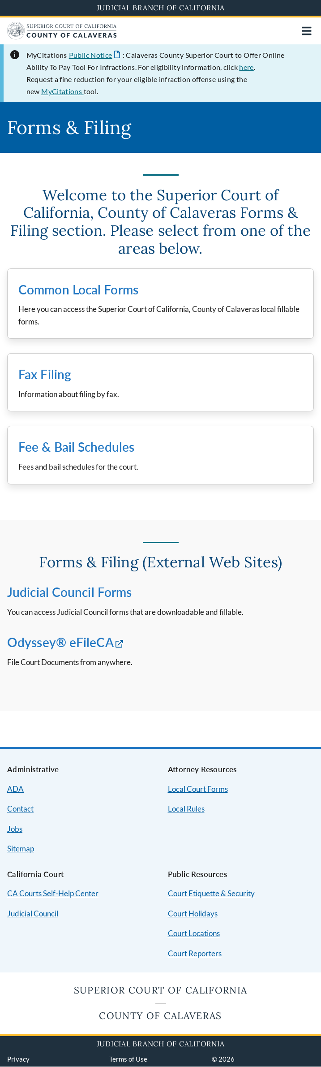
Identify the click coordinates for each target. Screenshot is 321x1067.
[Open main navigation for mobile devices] (306, 31)
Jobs (14, 829)
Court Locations (194, 933)
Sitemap (20, 848)
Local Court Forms (198, 789)
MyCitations (62, 91)
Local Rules (186, 808)
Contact (20, 808)
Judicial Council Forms (69, 592)
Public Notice (90, 55)
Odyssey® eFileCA (60, 642)
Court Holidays (193, 913)
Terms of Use (128, 1059)
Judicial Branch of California (161, 7)
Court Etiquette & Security (211, 893)
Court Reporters (195, 953)
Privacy (18, 1059)
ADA (15, 789)
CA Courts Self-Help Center (52, 893)
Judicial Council (32, 913)
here (246, 67)
